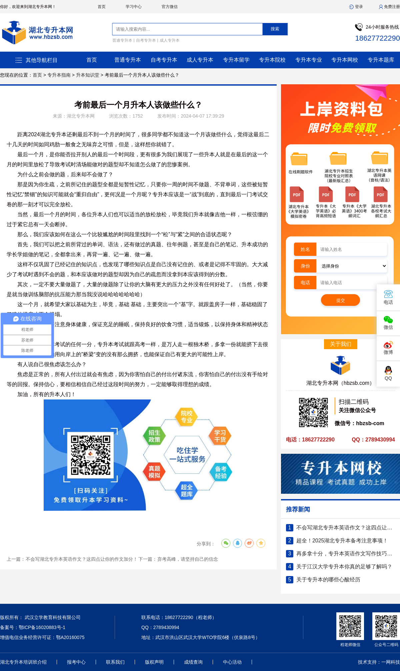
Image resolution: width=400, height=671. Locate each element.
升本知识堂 (87, 75)
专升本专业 (308, 60)
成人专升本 (170, 40)
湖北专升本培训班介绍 (23, 662)
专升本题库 (381, 60)
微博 (388, 348)
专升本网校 (344, 60)
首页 (102, 6)
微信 (388, 323)
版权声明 (154, 662)
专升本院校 (272, 60)
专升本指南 (59, 75)
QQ (388, 373)
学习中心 (134, 6)
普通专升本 (122, 40)
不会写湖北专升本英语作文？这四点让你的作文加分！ (82, 559)
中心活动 (232, 662)
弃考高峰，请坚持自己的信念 (187, 559)
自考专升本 (146, 40)
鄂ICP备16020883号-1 (42, 627)
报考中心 (76, 662)
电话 (388, 297)
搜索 (275, 28)
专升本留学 (236, 60)
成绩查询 (193, 662)
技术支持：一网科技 (379, 662)
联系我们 (115, 662)
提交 (340, 300)
